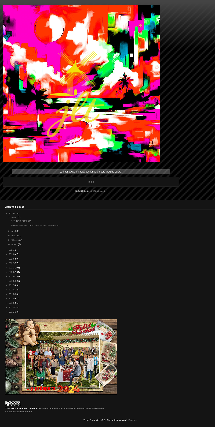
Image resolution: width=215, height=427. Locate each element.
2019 (11, 276)
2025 (11, 250)
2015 (11, 294)
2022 (11, 263)
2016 (11, 289)
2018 (11, 281)
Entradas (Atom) (98, 191)
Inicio (91, 181)
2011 (11, 311)
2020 (11, 272)
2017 (11, 285)
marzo (15, 235)
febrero (15, 240)
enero (15, 244)
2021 (11, 267)
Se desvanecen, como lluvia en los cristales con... (36, 225)
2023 (11, 258)
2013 (11, 303)
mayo (15, 217)
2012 (11, 307)
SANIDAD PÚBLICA (21, 221)
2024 (11, 254)
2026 (11, 213)
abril (14, 231)
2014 (11, 298)
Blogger (132, 420)
